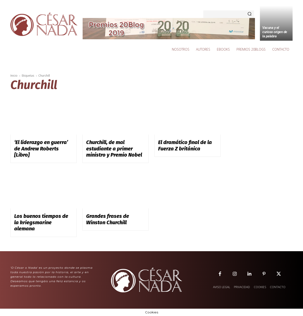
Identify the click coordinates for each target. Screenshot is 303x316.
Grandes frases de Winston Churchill (107, 219)
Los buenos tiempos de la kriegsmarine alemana (41, 222)
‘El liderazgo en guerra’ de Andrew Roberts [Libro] (41, 148)
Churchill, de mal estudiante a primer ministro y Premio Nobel (114, 148)
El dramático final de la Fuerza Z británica (185, 145)
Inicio (14, 76)
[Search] (249, 14)
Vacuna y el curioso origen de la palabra (274, 32)
